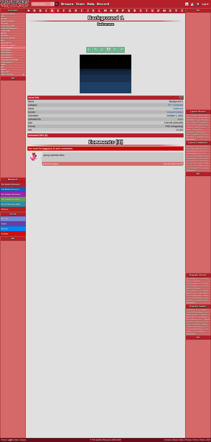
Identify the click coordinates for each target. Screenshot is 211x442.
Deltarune (105, 24)
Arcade (4, 19)
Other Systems (13, 74)
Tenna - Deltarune (193, 281)
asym (180, 120)
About (174, 440)
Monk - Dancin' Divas (194, 130)
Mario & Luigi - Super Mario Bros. (198, 293)
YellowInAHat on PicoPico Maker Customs (198, 153)
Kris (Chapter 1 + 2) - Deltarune (198, 279)
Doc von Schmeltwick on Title (197, 156)
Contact (167, 440)
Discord (103, 3)
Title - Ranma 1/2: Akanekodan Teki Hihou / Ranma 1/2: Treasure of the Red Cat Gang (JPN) (198, 122)
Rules (202, 440)
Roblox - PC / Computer (195, 332)
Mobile (4, 33)
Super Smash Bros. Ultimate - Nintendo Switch (198, 324)
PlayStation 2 (6, 53)
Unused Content (175, 112)
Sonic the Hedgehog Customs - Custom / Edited (198, 312)
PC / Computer (7, 48)
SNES (3, 65)
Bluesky (4, 229)
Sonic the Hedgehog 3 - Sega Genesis (198, 327)
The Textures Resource (10, 194)
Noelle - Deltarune (193, 288)
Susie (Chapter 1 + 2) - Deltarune (198, 283)
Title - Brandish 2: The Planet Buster (198, 134)
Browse (67, 3)
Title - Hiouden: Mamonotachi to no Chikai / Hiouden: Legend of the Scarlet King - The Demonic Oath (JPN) (198, 115)
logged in (47, 149)
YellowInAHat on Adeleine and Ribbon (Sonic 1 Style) (198, 151)
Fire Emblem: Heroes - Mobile (198, 319)
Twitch (3, 224)
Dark (16, 440)
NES (3, 40)
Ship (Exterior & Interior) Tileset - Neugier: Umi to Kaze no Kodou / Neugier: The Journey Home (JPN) (198, 125)
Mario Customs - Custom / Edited (198, 315)
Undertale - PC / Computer (196, 317)
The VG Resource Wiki (10, 204)
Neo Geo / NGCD (8, 38)
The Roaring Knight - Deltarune (198, 296)
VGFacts (4, 209)
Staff (208, 440)
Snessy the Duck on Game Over (198, 149)
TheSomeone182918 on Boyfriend (198, 161)
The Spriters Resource (10, 184)
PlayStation (6, 50)
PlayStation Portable (9, 60)
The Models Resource (10, 189)
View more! (191, 139)
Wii (2, 67)
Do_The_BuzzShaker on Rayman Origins (198, 166)
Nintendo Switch (8, 45)
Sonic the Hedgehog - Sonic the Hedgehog (198, 298)
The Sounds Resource (10, 199)
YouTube (4, 234)
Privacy (188, 440)
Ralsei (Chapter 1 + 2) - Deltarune (198, 286)
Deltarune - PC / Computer (196, 310)
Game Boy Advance (9, 28)
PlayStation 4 (6, 57)
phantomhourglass (51, 164)
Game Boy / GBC (8, 26)
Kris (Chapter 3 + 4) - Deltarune (198, 291)
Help (90, 3)
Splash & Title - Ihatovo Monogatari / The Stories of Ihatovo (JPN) (198, 118)
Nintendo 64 (6, 43)
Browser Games (8, 21)
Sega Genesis (7, 62)
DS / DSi (4, 24)
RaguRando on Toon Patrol (197, 158)
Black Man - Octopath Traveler (198, 137)
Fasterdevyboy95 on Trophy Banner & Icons (198, 168)
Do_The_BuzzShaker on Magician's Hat (198, 163)
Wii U (3, 69)
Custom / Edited (8, 14)
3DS (2, 16)
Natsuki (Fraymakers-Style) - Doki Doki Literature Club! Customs (198, 300)
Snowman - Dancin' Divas (196, 132)
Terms (195, 440)
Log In (205, 4)
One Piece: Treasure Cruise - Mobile (198, 322)
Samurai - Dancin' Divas (195, 127)
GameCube (5, 31)
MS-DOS (4, 36)
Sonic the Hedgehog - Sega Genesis (198, 329)
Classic (23, 440)
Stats (80, 3)
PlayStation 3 (6, 55)
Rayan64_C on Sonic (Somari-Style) (198, 146)
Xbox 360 (5, 72)
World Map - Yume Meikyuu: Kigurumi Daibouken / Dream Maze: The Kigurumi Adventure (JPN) (198, 120)
